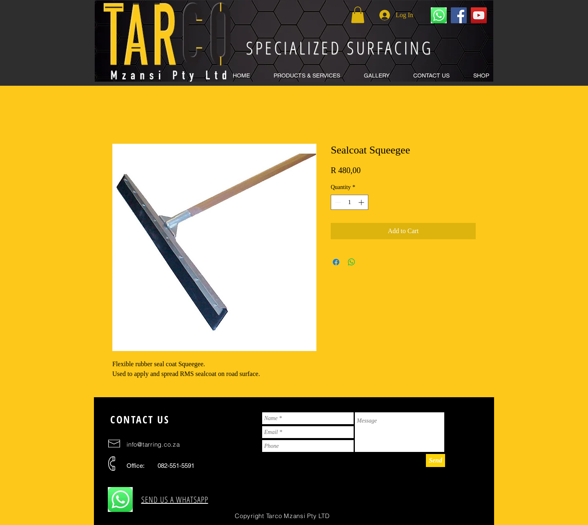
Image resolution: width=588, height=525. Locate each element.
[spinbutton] (349, 202)
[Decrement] (337, 202)
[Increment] (362, 202)
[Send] (435, 460)
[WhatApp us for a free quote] (439, 15)
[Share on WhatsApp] (351, 262)
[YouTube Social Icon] (479, 15)
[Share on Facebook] (336, 262)
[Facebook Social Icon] (459, 15)
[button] (307, 76)
